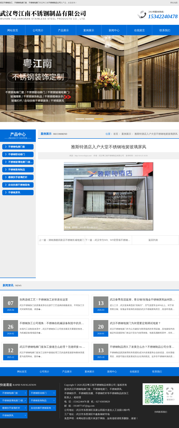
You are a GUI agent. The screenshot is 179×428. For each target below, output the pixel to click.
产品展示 (63, 30)
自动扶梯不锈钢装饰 (19, 185)
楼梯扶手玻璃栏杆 (17, 177)
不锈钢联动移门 (16, 154)
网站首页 (12, 30)
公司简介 (38, 30)
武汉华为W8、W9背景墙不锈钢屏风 (113, 240)
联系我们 (164, 30)
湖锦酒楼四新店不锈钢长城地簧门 (66, 240)
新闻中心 (114, 30)
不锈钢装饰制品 (16, 169)
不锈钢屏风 (14, 192)
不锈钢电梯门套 (16, 146)
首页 (115, 134)
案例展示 (88, 30)
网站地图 (174, 3)
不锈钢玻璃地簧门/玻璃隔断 (22, 162)
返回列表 (153, 240)
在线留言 (139, 30)
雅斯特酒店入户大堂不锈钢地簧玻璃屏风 (156, 134)
